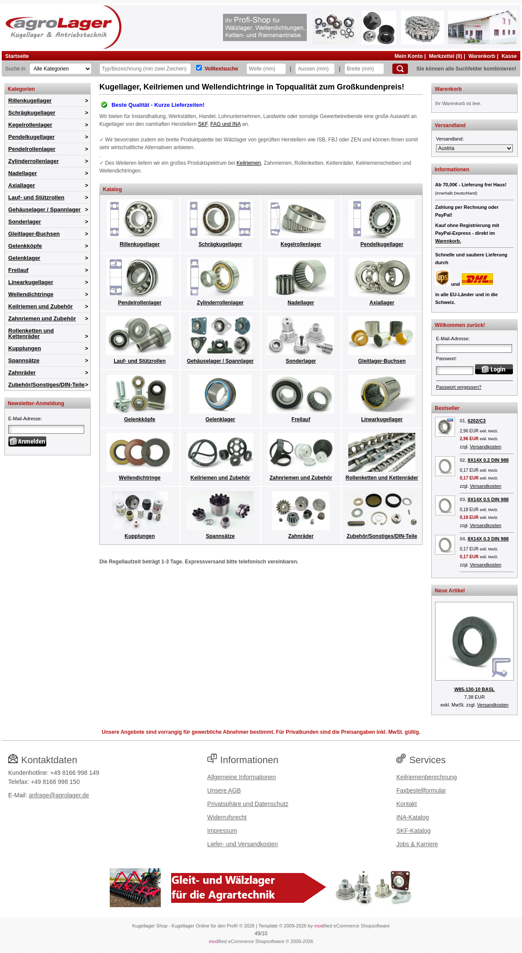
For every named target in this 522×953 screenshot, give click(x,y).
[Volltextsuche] (199, 67)
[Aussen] (315, 69)
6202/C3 (477, 420)
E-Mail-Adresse (24, 418)
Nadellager (22, 173)
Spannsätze (23, 360)
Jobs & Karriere (417, 844)
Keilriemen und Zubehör (40, 306)
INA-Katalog (412, 817)
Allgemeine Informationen (241, 777)
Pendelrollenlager (31, 149)
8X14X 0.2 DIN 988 (488, 460)
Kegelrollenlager (30, 125)
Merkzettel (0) (445, 56)
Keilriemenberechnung (426, 777)
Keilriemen (248, 163)
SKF (202, 124)
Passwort (445, 358)
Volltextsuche (221, 69)
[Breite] (364, 69)
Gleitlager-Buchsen (34, 233)
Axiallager (21, 185)
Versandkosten (485, 446)
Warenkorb (481, 56)
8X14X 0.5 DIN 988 (488, 499)
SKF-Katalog (413, 830)
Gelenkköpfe (25, 246)
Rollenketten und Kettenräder (31, 333)
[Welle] (266, 69)
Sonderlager (24, 221)
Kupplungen (24, 348)
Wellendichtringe (31, 294)
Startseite (17, 56)
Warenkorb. (448, 240)
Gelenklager (24, 258)
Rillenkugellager (29, 100)
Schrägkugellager (31, 112)
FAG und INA (225, 124)
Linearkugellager (30, 282)
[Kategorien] (60, 69)
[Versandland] (474, 148)
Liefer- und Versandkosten (242, 844)
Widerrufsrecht (227, 817)
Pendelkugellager (31, 137)
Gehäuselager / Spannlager (44, 209)
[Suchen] (400, 69)
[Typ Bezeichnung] (145, 69)
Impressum (222, 830)
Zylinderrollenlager (33, 161)
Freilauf (18, 270)
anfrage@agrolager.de (59, 795)
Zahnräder (22, 372)
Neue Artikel (450, 591)
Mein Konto (409, 56)
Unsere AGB (224, 790)
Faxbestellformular (421, 790)
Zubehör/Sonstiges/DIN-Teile (46, 384)
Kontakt (406, 803)
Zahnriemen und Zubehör (42, 318)
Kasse (509, 56)
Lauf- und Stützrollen (36, 197)
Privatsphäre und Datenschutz (248, 803)
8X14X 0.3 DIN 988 (488, 538)
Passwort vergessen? (458, 387)
